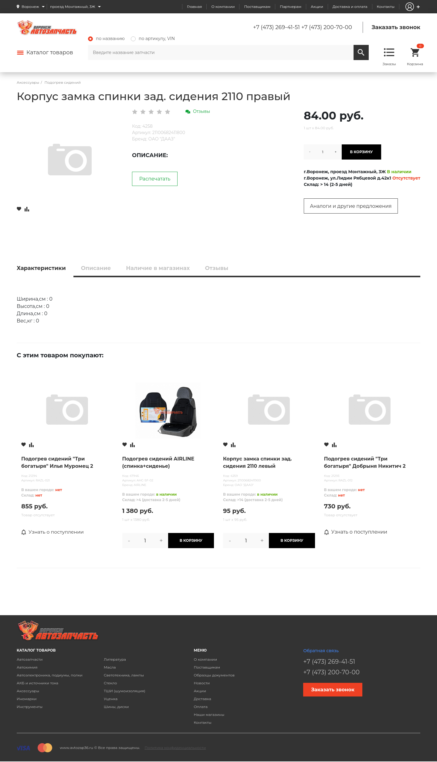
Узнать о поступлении (53, 532)
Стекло (110, 683)
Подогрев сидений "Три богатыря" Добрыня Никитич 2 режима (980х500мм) (365, 463)
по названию (106, 38)
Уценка (110, 698)
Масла (110, 667)
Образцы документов (214, 675)
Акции (317, 6)
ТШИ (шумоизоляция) (124, 691)
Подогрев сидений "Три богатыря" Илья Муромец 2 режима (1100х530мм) (57, 463)
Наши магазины (209, 714)
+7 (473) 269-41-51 (276, 27)
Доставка (202, 698)
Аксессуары (28, 691)
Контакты (386, 6)
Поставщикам (257, 6)
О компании (223, 6)
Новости (202, 683)
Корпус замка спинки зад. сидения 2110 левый (257, 462)
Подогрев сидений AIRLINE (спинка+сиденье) (158, 462)
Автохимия (27, 667)
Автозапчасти (30, 659)
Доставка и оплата (350, 6)
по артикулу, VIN (153, 38)
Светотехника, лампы (124, 675)
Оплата (201, 706)
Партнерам (290, 6)
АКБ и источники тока (37, 683)
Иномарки (27, 698)
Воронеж (30, 6)
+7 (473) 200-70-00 (326, 27)
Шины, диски (116, 706)
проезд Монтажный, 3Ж (72, 6)
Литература (115, 659)
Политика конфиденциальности (175, 747)
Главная (194, 6)
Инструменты (29, 706)
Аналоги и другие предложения (350, 206)
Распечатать (155, 179)
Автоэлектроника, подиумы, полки (50, 675)
